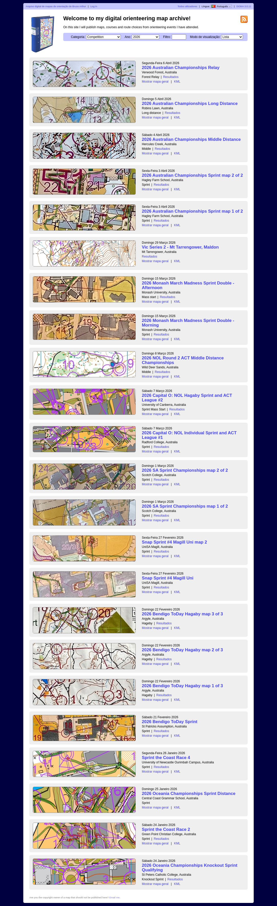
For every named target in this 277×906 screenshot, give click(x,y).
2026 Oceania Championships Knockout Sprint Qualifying (189, 867)
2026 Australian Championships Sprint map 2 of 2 (192, 175)
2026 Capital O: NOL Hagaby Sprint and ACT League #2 (187, 397)
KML (177, 81)
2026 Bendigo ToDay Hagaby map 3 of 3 (182, 614)
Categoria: (78, 37)
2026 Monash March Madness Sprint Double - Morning (188, 323)
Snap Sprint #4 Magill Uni (167, 578)
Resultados (170, 77)
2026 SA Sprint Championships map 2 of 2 (185, 470)
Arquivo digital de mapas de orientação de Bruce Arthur (56, 6)
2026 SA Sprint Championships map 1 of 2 (185, 506)
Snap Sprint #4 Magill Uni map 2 (174, 542)
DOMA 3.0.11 (244, 6)
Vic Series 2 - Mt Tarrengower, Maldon (180, 247)
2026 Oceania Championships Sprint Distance (189, 793)
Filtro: (167, 37)
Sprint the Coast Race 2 (166, 829)
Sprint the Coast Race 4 (166, 757)
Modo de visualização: (205, 37)
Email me (114, 897)
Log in (93, 6)
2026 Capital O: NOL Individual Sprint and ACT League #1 (189, 435)
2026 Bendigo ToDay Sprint (169, 721)
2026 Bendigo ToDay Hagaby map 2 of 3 (182, 649)
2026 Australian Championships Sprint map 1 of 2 (192, 211)
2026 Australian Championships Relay (180, 67)
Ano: (128, 37)
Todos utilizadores (187, 6)
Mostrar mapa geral (155, 81)
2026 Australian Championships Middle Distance (191, 139)
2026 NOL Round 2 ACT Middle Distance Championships (183, 360)
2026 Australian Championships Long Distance (190, 103)
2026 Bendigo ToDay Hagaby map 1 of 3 (182, 685)
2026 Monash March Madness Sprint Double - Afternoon (188, 285)
